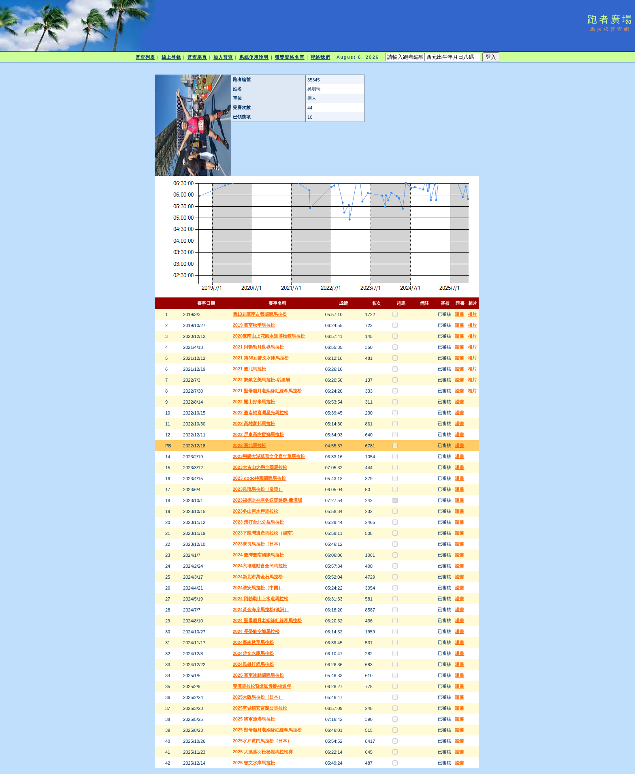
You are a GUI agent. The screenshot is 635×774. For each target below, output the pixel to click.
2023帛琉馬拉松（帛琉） (258, 489)
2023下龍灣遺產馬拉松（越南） (264, 532)
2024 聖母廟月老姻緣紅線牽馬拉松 (267, 620)
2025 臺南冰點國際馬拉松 (258, 675)
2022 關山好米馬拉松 (254, 401)
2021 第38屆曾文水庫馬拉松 (261, 357)
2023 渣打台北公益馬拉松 (258, 522)
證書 (459, 314)
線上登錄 (171, 57)
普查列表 (145, 57)
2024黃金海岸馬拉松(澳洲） (261, 609)
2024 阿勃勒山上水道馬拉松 (261, 598)
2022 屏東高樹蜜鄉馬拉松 (258, 434)
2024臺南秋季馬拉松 (253, 642)
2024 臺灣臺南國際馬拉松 (258, 554)
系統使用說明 (254, 57)
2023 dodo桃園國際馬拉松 (259, 478)
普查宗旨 (197, 57)
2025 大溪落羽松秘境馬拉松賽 (263, 751)
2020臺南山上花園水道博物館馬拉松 (269, 336)
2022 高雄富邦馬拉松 (254, 423)
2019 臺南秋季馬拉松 (254, 325)
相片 (472, 314)
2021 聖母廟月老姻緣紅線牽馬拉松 (267, 390)
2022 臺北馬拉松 (249, 445)
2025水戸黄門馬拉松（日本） (262, 740)
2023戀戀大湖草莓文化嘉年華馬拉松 (269, 456)
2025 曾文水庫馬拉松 (254, 762)
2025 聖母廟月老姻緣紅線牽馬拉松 (267, 729)
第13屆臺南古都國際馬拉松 (260, 314)
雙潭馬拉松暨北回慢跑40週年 (262, 686)
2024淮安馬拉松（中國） (258, 587)
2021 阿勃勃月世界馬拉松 (258, 346)
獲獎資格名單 (290, 57)
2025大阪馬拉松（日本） (258, 697)
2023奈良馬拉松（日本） (258, 543)
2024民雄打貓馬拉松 (253, 664)
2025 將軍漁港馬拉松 (254, 718)
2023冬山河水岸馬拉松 (255, 511)
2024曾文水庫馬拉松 (253, 653)
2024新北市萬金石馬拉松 (258, 576)
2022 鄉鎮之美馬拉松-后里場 (261, 379)
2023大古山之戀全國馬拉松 (260, 467)
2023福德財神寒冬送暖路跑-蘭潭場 (267, 500)
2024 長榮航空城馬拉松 (256, 631)
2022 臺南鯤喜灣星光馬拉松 (261, 412)
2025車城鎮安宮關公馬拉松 (260, 708)
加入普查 (223, 57)
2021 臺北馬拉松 (249, 368)
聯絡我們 (320, 57)
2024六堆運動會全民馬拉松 (260, 565)
